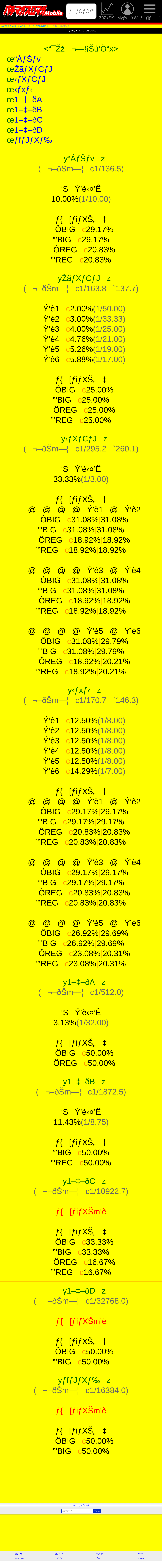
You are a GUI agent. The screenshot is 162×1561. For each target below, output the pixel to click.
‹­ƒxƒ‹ (23, 89)
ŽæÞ (99, 1558)
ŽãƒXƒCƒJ (33, 69)
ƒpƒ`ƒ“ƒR (59, 1553)
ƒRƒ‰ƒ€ (99, 1553)
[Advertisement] (78, 1484)
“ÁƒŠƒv (27, 58)
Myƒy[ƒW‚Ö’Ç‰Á (81, 1505)
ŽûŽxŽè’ (107, 11)
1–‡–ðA (28, 99)
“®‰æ (140, 1553)
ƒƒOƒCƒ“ (81, 11)
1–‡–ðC (28, 119)
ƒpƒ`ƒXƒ (19, 1553)
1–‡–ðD (28, 129)
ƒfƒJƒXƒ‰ (33, 139)
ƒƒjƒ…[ (150, 11)
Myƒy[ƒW (127, 11)
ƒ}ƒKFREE (140, 1558)
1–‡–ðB (28, 109)
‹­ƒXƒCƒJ (30, 79)
